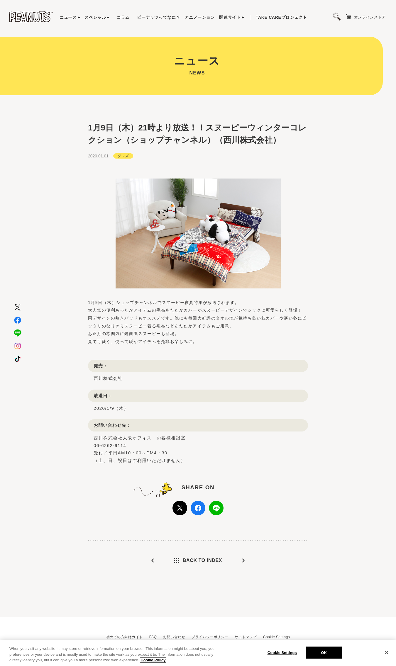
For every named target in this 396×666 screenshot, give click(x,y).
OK (324, 652)
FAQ (153, 637)
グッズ (123, 156)
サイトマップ (246, 637)
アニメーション (200, 17)
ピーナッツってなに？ (158, 17)
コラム (123, 17)
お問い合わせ (174, 637)
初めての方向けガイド (124, 637)
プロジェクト (281, 17)
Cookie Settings (276, 637)
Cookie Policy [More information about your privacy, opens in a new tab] (153, 660)
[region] (198, 653)
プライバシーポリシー (210, 637)
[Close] (386, 652)
